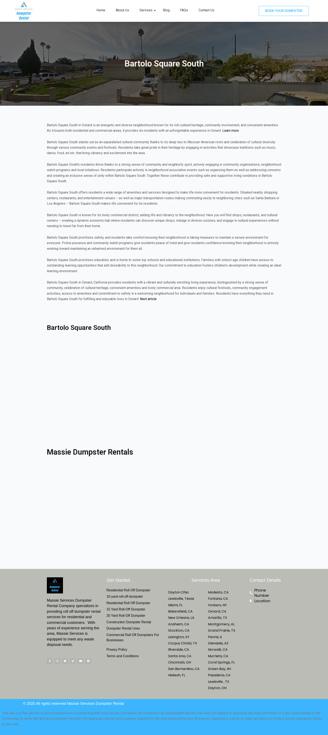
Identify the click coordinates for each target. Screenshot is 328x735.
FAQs (184, 10)
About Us (122, 10)
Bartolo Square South (82, 327)
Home (100, 10)
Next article (148, 299)
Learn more (230, 131)
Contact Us (206, 10)
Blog (166, 10)
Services (148, 10)
